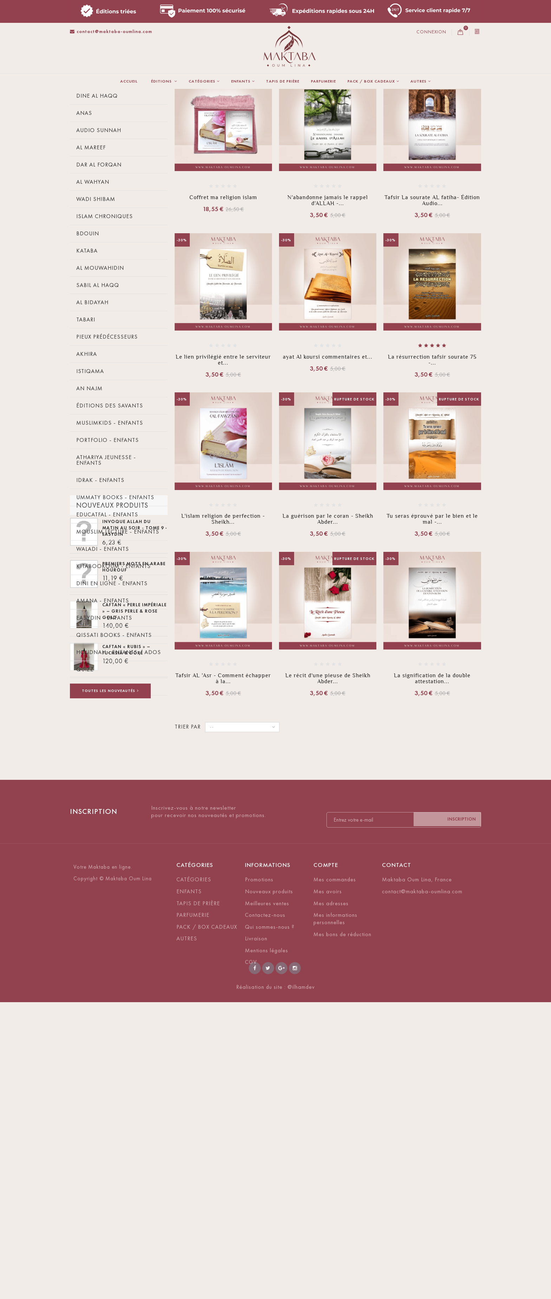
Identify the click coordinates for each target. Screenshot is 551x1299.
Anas (84, 201)
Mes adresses (331, 1176)
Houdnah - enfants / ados (118, 741)
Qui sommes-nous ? (269, 1199)
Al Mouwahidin (100, 356)
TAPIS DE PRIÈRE (282, 81)
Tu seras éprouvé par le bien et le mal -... (432, 608)
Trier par (234, 143)
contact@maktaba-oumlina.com (111, 31)
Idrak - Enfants (100, 569)
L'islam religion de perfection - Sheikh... (223, 608)
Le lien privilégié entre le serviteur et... (223, 449)
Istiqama (90, 460)
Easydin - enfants (104, 706)
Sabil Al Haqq (97, 374)
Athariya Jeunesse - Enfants (106, 549)
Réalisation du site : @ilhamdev (275, 1283)
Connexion (431, 31)
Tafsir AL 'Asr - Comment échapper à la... (223, 767)
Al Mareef (91, 236)
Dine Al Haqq (97, 184)
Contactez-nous (265, 1187)
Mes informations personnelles (335, 1191)
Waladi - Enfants (102, 637)
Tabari (85, 408)
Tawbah (88, 167)
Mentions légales (266, 1223)
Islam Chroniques (104, 305)
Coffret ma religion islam (223, 286)
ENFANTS (241, 81)
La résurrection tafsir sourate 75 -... (432, 449)
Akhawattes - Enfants (110, 775)
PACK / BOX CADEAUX (371, 81)
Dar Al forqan (99, 253)
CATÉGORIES (202, 81)
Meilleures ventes (267, 1176)
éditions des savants (109, 494)
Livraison (256, 1211)
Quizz (85, 758)
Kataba (87, 339)
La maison (82, 97)
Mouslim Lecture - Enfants (117, 620)
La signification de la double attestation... (432, 767)
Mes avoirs (327, 1164)
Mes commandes (334, 1152)
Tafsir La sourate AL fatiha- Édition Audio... (432, 289)
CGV (251, 1235)
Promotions (259, 1152)
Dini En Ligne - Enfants (112, 672)
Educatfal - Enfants (107, 603)
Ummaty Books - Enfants (115, 586)
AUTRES (418, 81)
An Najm (89, 477)
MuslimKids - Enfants (109, 511)
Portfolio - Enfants (107, 529)
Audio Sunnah (98, 219)
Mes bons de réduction (342, 1206)
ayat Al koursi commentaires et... (327, 446)
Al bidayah (92, 391)
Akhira (86, 442)
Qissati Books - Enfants (114, 723)
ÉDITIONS (162, 81)
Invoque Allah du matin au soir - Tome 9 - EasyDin (134, 834)
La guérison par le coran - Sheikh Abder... (328, 608)
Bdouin (87, 322)
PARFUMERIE (323, 81)
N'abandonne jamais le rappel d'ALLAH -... (327, 289)
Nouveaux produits (112, 808)
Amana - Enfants (102, 689)
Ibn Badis (90, 150)
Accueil (129, 81)
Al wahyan (92, 270)
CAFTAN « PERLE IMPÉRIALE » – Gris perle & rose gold (134, 917)
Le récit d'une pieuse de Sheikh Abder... (327, 767)
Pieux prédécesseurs (107, 425)
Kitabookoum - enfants (113, 655)
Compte (325, 1137)
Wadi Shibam (95, 288)
